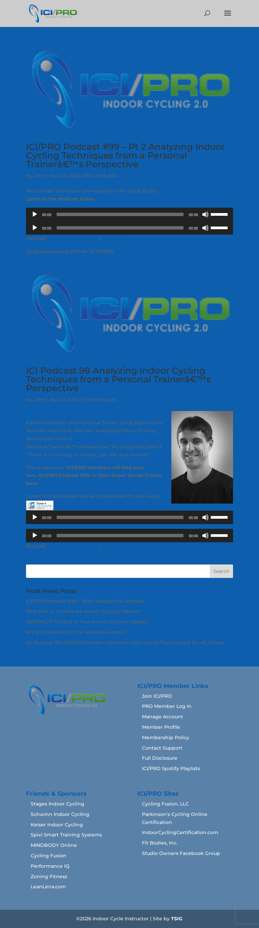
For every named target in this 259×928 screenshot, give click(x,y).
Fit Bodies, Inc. (159, 843)
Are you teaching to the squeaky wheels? (76, 632)
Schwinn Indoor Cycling (60, 814)
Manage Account (162, 717)
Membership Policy (165, 737)
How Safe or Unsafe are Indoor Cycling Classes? (83, 611)
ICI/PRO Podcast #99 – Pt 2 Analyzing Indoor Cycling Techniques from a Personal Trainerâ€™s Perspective (125, 155)
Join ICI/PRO (157, 696)
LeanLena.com (48, 887)
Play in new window (72, 238)
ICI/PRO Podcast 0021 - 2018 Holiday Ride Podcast (85, 601)
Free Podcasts (99, 400)
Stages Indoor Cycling (57, 804)
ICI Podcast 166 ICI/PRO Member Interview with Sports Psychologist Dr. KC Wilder (125, 643)
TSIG (176, 919)
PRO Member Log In (167, 706)
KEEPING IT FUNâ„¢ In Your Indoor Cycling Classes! (87, 622)
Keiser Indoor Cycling (57, 825)
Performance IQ (50, 866)
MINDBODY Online (54, 845)
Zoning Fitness (49, 876)
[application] (129, 214)
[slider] (120, 214)
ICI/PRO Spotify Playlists (171, 768)
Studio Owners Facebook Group (181, 853)
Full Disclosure (159, 758)
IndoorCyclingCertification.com (180, 832)
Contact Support (162, 748)
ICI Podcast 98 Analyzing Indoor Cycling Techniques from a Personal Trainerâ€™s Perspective (118, 379)
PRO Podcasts (100, 176)
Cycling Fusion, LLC (165, 804)
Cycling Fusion (48, 856)
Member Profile (161, 727)
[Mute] (205, 214)
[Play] (34, 214)
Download (114, 238)
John (39, 176)
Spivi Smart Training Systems (66, 835)
